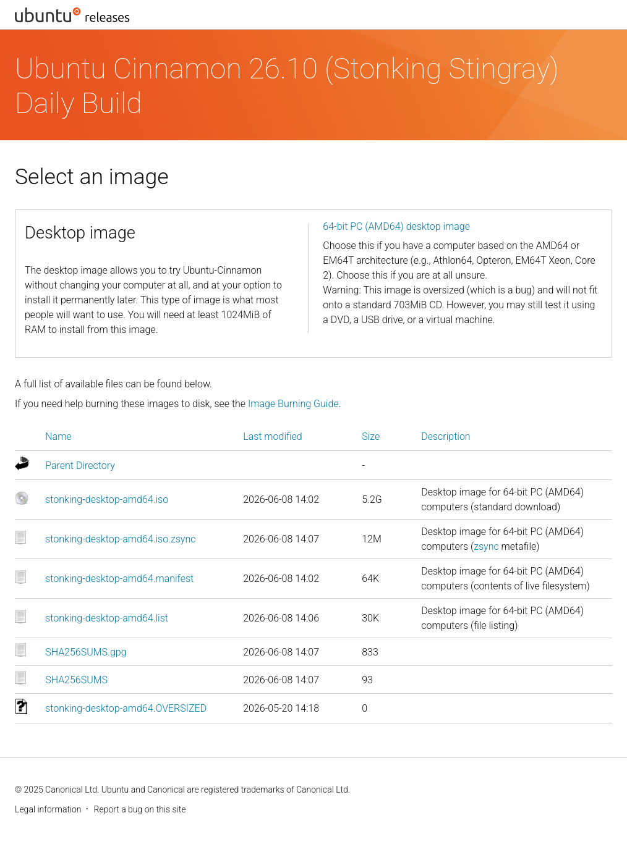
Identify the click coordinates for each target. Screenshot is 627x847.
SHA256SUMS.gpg (85, 652)
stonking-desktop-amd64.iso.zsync (120, 539)
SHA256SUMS (76, 680)
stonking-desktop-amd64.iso (106, 499)
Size (371, 436)
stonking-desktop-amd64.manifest (119, 578)
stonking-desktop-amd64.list (106, 618)
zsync (486, 546)
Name (58, 436)
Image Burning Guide (293, 404)
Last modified (272, 436)
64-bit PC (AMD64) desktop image (396, 226)
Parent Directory (80, 465)
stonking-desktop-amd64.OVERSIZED (126, 708)
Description (445, 436)
